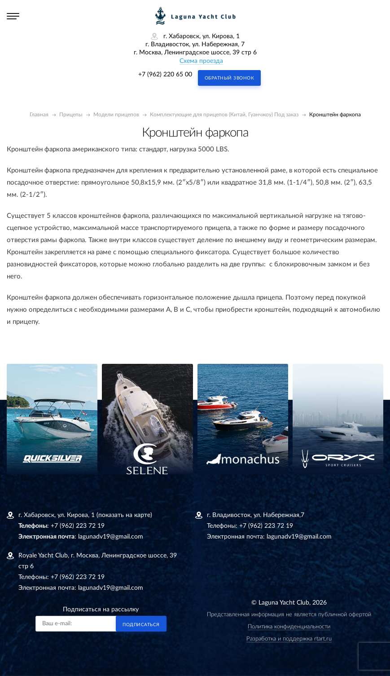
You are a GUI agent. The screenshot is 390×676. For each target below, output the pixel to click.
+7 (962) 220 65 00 (165, 74)
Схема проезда (201, 61)
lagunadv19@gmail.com (110, 537)
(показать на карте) (124, 515)
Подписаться (141, 625)
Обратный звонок (229, 78)
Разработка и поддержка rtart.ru (289, 639)
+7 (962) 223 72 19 (78, 526)
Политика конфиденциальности (289, 627)
